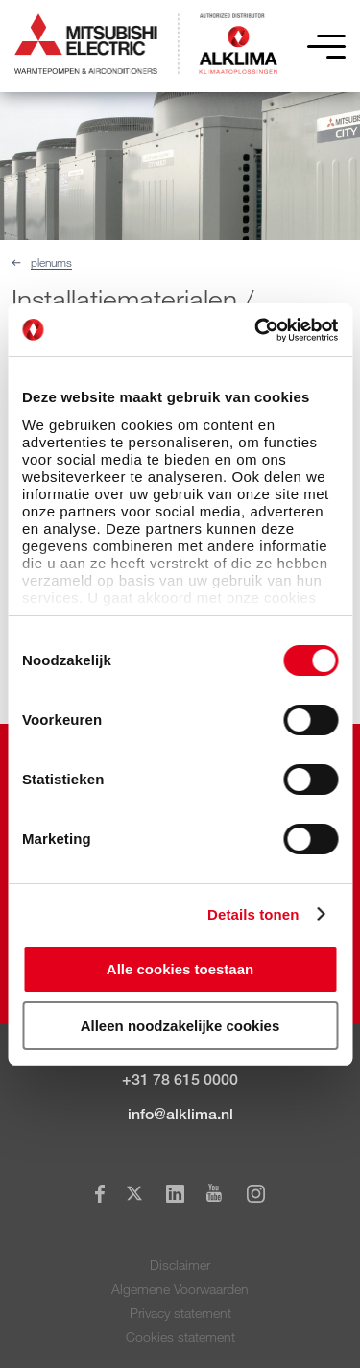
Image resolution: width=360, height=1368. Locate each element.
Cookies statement (180, 1337)
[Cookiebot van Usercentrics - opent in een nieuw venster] (256, 330)
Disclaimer (180, 1265)
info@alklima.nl (180, 1114)
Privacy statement (180, 1313)
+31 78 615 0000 (180, 1079)
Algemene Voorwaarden (180, 1289)
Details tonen (253, 914)
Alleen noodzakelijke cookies (180, 1026)
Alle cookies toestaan (180, 969)
